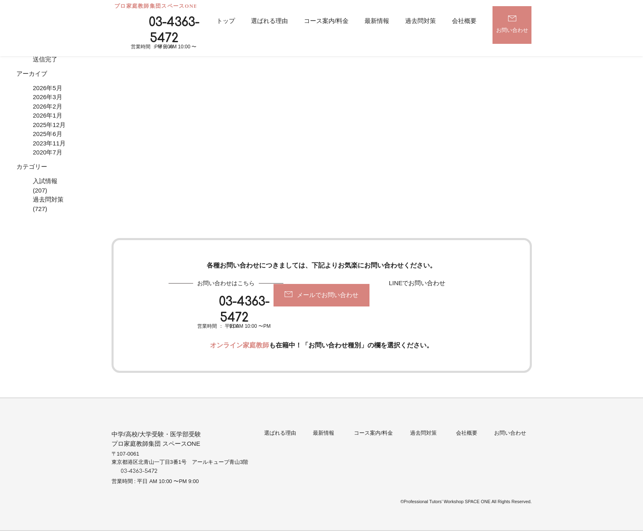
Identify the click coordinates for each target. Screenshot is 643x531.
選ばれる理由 (269, 20)
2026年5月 (47, 87)
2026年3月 (47, 96)
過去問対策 (420, 20)
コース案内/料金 (326, 20)
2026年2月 (47, 106)
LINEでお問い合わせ (417, 282)
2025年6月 (47, 133)
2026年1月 (47, 115)
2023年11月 (49, 143)
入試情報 (45, 180)
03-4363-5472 (174, 30)
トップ (226, 20)
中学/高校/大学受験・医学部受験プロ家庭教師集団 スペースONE (156, 439)
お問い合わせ (512, 29)
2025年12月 (49, 124)
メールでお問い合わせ (327, 294)
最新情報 (377, 20)
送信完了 (45, 59)
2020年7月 (47, 152)
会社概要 (464, 20)
